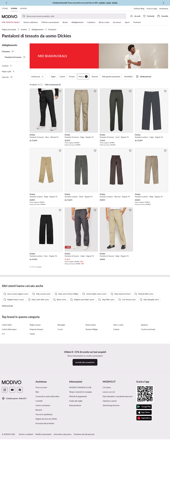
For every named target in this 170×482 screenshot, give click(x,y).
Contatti (39, 463)
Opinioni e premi (110, 463)
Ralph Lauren (35, 386)
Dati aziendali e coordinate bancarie (117, 458)
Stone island (90, 386)
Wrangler (61, 386)
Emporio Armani (36, 391)
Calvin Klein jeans (9, 391)
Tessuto (95, 76)
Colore (62, 76)
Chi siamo (107, 449)
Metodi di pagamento (78, 458)
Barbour (144, 386)
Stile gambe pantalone (111, 76)
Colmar (116, 391)
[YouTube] (12, 452)
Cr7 (3, 395)
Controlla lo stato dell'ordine (47, 458)
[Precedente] (6, 3)
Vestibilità (128, 76)
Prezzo (72, 76)
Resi (37, 454)
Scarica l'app (152, 8)
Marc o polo (118, 386)
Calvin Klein (7, 386)
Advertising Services (111, 467)
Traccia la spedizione (44, 476)
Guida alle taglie (75, 463)
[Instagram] (5, 452)
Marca (83, 76)
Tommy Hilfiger (91, 391)
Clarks (32, 395)
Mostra (39, 267)
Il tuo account (41, 449)
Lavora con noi (109, 454)
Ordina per (37, 76)
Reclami (39, 472)
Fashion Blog (139, 8)
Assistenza (163, 8)
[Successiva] (163, 3)
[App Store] (144, 474)
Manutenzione (75, 467)
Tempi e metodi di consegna (80, 454)
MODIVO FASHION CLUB (80, 449)
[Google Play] (144, 468)
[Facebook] (20, 452)
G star (60, 391)
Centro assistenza (43, 467)
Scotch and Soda (148, 391)
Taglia (53, 76)
